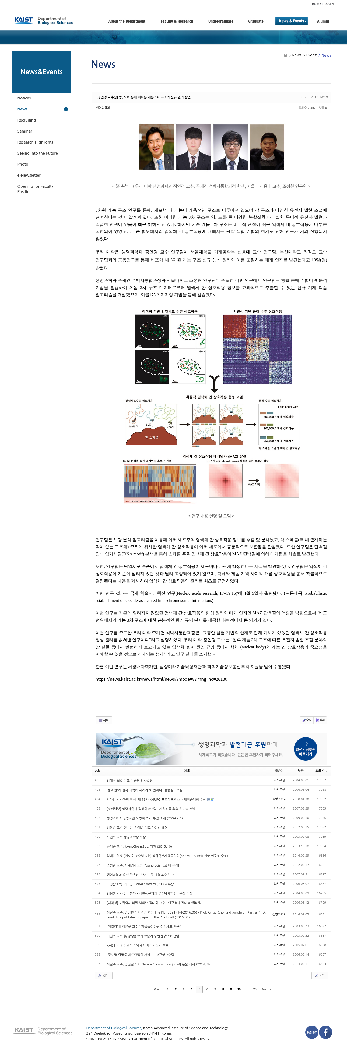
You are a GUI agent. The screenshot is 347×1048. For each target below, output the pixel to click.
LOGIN (329, 3)
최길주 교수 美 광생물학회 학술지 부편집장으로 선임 (143, 936)
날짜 (301, 770)
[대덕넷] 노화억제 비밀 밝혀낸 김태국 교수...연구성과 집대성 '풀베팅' (154, 903)
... (247, 989)
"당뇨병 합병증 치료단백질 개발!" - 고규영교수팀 (140, 955)
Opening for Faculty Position (35, 189)
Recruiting (26, 120)
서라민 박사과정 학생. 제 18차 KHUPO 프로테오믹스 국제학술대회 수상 (157, 799)
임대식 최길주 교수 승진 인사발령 (130, 780)
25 (254, 989)
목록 (103, 720)
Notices (24, 98)
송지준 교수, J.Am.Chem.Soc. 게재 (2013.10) (139, 846)
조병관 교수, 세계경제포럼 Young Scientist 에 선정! (143, 865)
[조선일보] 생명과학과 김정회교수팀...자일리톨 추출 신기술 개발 (151, 809)
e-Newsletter (29, 175)
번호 (97, 770)
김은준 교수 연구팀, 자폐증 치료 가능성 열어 (137, 827)
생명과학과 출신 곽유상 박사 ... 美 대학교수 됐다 (140, 874)
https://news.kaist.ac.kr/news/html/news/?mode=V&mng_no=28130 (161, 679)
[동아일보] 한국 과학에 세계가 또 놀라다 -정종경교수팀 (144, 790)
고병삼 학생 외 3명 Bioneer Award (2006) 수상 (140, 884)
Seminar (24, 131)
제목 (187, 770)
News (22, 109)
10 (238, 989)
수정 (306, 720)
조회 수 (321, 770)
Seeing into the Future (37, 153)
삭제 (320, 720)
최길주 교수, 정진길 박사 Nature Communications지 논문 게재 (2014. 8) (158, 964)
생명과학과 (103, 107)
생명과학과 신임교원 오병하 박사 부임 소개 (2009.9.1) (145, 818)
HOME (316, 3)
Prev (156, 989)
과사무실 (279, 780)
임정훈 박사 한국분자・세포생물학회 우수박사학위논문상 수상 (149, 893)
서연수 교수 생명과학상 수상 (126, 837)
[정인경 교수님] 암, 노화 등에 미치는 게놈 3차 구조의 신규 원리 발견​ (144, 97)
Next (266, 989)
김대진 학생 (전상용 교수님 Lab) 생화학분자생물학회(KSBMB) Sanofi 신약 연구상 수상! (167, 856)
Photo (22, 164)
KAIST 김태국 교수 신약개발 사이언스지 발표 (138, 945)
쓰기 (319, 975)
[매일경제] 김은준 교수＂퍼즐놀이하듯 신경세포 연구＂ (145, 926)
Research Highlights (35, 142)
